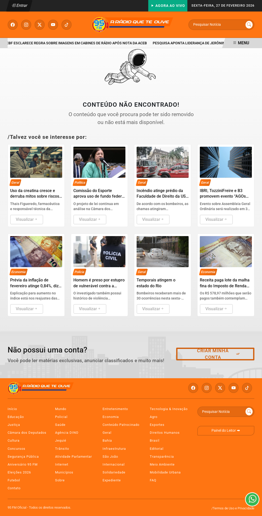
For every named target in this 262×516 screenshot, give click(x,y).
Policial (61, 417)
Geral (107, 432)
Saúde (60, 425)
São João (110, 456)
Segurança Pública (23, 456)
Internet (61, 464)
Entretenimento (115, 409)
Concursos (16, 449)
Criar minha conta (218, 354)
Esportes (157, 425)
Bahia (107, 440)
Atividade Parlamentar (73, 456)
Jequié (60, 440)
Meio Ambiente (162, 464)
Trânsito (62, 449)
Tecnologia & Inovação (169, 409)
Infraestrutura (114, 449)
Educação (16, 417)
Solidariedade (114, 472)
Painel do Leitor (225, 430)
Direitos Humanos (165, 432)
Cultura (14, 440)
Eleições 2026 (19, 472)
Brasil (154, 440)
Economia (111, 417)
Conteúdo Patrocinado (121, 425)
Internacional (114, 464)
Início (12, 409)
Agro (153, 417)
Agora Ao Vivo (168, 6)
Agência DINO (66, 432)
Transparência (162, 456)
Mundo (60, 409)
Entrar (19, 5)
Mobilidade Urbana (165, 472)
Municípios (64, 472)
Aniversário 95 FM (23, 464)
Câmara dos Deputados (27, 432)
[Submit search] (249, 25)
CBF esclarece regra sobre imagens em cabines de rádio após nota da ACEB (77, 43)
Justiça (14, 425)
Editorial (156, 449)
